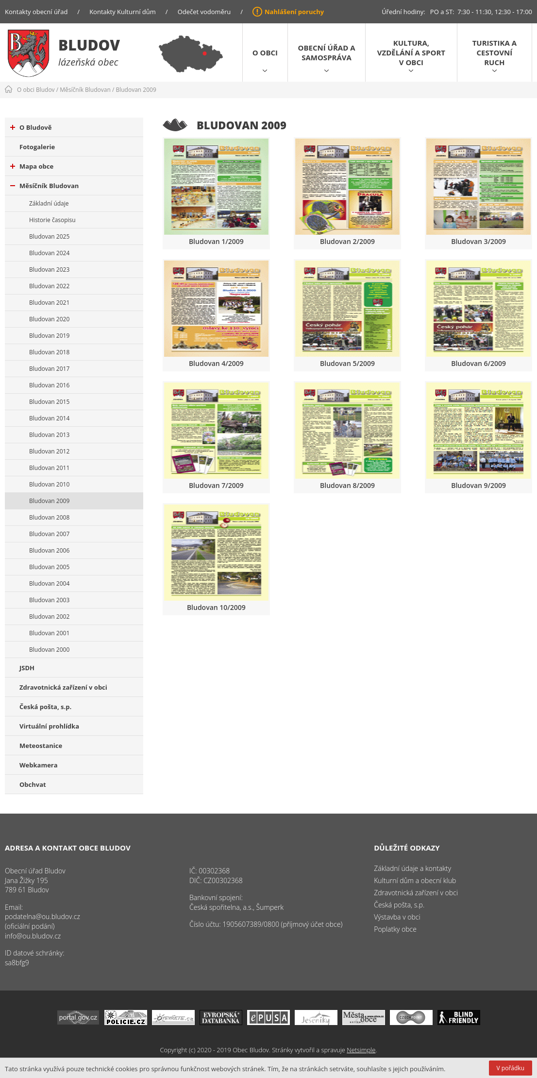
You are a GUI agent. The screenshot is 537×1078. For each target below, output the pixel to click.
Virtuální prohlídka (49, 726)
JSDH (26, 667)
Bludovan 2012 (49, 451)
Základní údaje (49, 203)
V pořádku (510, 1068)
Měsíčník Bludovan (85, 90)
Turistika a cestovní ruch (494, 52)
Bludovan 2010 (49, 484)
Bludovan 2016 (49, 385)
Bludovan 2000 (49, 649)
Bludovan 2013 (49, 435)
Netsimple (361, 1049)
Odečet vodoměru (204, 11)
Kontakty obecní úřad (36, 11)
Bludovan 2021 (49, 302)
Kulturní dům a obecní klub (415, 880)
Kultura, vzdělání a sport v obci (411, 52)
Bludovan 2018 (49, 352)
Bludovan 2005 (49, 567)
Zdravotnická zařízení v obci (63, 687)
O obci (265, 52)
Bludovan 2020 (49, 319)
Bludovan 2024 (49, 253)
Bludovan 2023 (49, 269)
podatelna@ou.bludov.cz (42, 916)
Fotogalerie (37, 146)
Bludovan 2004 (49, 583)
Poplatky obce (395, 929)
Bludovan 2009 (136, 90)
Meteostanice (40, 745)
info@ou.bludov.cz (33, 935)
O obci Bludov (36, 90)
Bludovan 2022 (49, 286)
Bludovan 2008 (49, 517)
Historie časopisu (52, 220)
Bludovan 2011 (49, 468)
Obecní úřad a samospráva (326, 52)
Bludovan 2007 (49, 534)
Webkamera (38, 765)
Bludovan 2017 (49, 369)
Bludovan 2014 (49, 418)
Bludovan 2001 (49, 633)
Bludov (89, 45)
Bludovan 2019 (49, 335)
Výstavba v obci (397, 917)
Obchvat (32, 784)
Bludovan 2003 (49, 600)
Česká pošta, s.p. (45, 706)
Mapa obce (31, 166)
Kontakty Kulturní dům (122, 11)
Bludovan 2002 (49, 616)
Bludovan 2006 (49, 550)
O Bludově (30, 127)
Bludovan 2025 (49, 236)
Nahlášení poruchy (294, 11)
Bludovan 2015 (49, 402)
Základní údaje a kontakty (412, 868)
